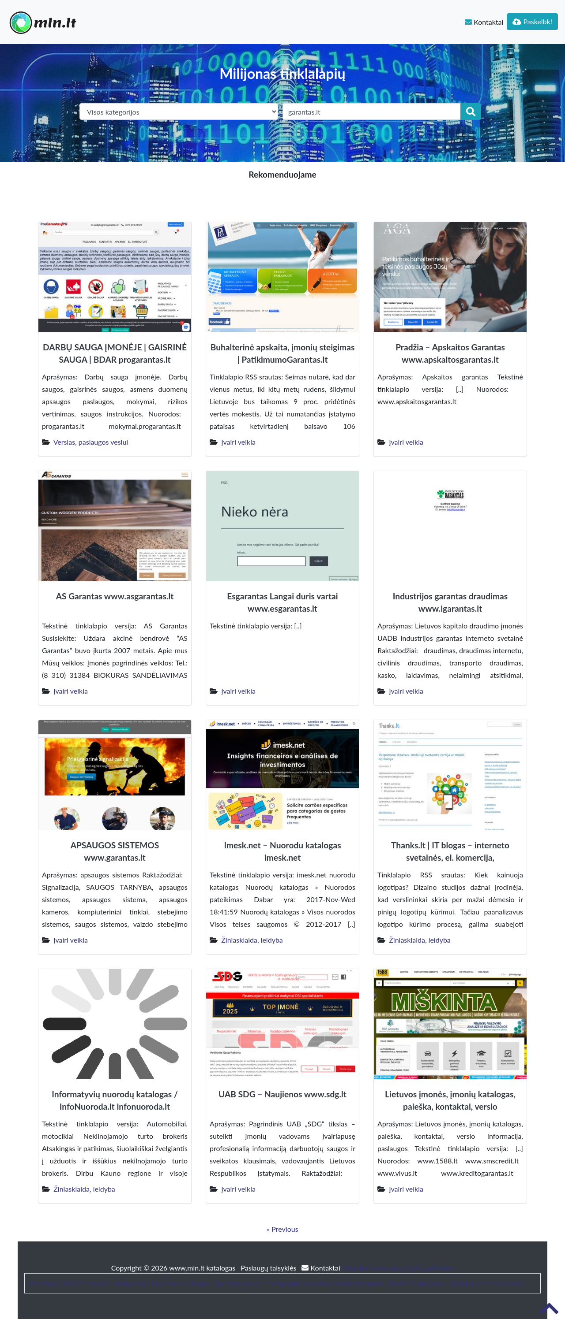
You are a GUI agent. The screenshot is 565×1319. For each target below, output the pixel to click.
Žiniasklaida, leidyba (252, 940)
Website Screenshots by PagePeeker (398, 1267)
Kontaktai (484, 22)
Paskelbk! (532, 21)
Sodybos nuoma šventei (486, 1283)
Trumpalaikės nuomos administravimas (324, 1283)
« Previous (282, 1229)
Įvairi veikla (238, 442)
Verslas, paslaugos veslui (90, 442)
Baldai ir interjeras (416, 1283)
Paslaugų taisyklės (269, 1267)
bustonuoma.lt (237, 1283)
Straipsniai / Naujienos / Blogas (161, 1283)
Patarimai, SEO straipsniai (68, 1283)
